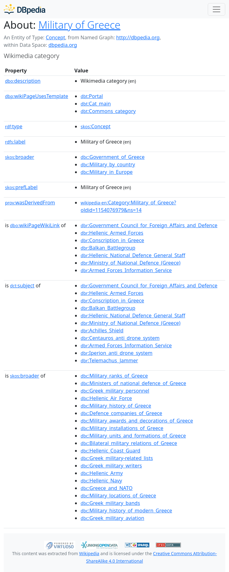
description (23, 80)
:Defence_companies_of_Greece (121, 413)
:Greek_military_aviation (112, 518)
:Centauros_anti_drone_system (120, 338)
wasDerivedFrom (30, 202)
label (15, 141)
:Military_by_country (108, 164)
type (13, 126)
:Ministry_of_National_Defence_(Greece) (131, 262)
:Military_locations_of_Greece (118, 495)
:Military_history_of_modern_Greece (126, 510)
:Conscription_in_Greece (112, 240)
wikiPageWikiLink (35, 225)
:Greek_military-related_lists (117, 458)
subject (22, 285)
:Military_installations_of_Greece (122, 428)
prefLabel (21, 187)
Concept (55, 37)
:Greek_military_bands (110, 503)
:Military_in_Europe (107, 172)
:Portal (92, 96)
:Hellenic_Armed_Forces (112, 232)
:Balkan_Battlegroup (108, 247)
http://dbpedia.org (138, 37)
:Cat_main (96, 103)
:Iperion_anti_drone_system (116, 353)
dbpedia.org (62, 45)
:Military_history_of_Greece (116, 405)
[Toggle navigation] (216, 9)
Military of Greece (79, 25)
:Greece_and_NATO (106, 488)
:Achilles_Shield (102, 330)
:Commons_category (108, 111)
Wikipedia (89, 553)
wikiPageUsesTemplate (36, 96)
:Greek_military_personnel (115, 390)
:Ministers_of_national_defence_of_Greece (133, 383)
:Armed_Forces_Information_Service (126, 270)
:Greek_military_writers (111, 465)
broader (19, 157)
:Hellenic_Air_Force (106, 398)
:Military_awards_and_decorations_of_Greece (137, 420)
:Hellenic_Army (102, 473)
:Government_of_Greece (113, 157)
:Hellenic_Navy (101, 480)
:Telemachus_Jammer (109, 360)
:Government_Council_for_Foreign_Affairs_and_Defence (149, 225)
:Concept (96, 126)
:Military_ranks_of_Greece (114, 375)
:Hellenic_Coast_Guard (110, 450)
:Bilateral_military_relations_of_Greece (129, 443)
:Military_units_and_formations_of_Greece (133, 435)
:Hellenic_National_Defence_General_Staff (133, 255)
